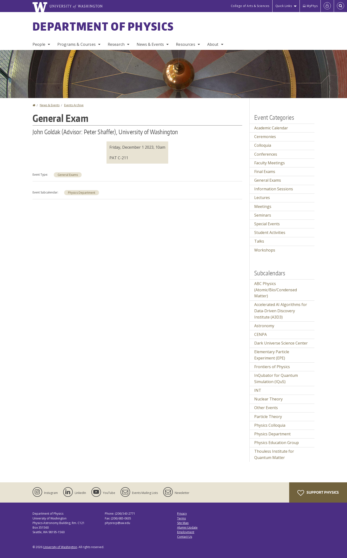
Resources (185, 44)
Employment (185, 532)
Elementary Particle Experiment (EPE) (271, 355)
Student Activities (269, 232)
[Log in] (327, 6)
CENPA (260, 334)
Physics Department (81, 193)
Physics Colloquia (269, 425)
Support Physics (318, 493)
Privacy (182, 514)
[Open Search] (340, 6)
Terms (181, 518)
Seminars (262, 215)
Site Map (183, 523)
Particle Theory (268, 416)
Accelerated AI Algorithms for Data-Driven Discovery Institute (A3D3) (280, 310)
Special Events (267, 223)
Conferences (265, 154)
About (213, 44)
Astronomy (264, 325)
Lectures (262, 197)
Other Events (266, 407)
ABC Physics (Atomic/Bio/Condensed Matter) (275, 290)
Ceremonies (265, 136)
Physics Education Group (276, 442)
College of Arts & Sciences (250, 6)
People (39, 44)
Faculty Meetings (269, 163)
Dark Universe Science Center (281, 343)
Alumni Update (187, 527)
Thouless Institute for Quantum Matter (274, 454)
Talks (259, 241)
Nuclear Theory (268, 399)
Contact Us (184, 537)
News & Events (150, 44)
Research (116, 44)
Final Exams (264, 171)
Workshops (264, 250)
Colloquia (262, 145)
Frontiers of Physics (272, 366)
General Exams (68, 175)
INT (257, 390)
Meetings (262, 206)
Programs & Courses (76, 44)
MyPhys (310, 6)
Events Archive (74, 105)
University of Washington (60, 547)
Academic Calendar (271, 128)
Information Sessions (273, 189)
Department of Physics (103, 26)
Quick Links (283, 6)
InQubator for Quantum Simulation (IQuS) (276, 378)
